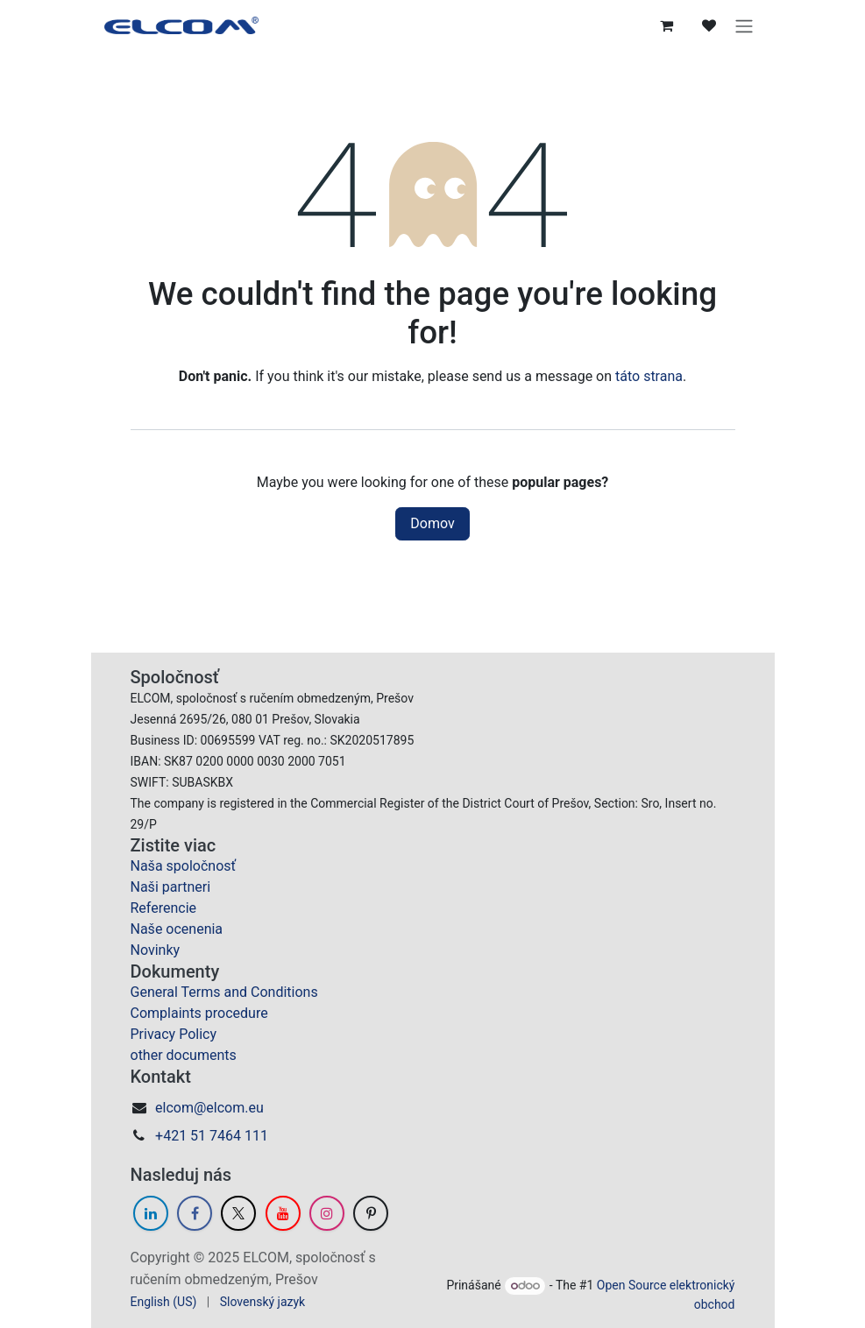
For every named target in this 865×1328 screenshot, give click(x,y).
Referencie (164, 908)
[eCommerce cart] (666, 25)
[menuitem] (164, 1302)
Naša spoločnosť (184, 866)
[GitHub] (370, 1213)
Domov (432, 523)
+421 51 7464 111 (211, 1135)
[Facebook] (194, 1213)
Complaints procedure (199, 1013)
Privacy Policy (174, 1034)
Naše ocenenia (177, 929)
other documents (184, 1055)
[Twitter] (238, 1213)
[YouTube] (283, 1213)
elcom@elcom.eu (209, 1107)
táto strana (649, 376)
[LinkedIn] (150, 1213)
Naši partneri (171, 887)
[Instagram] (326, 1213)
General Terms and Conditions (224, 992)
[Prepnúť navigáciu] (744, 25)
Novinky (156, 950)
